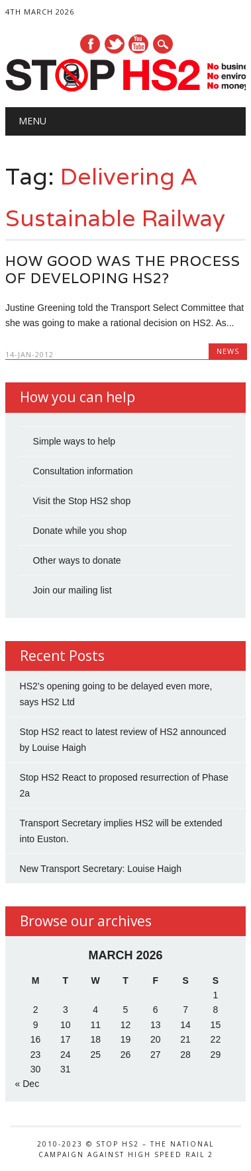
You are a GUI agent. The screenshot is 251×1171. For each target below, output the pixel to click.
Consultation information (83, 471)
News (228, 351)
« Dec (27, 1083)
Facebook (90, 44)
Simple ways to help (74, 441)
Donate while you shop (80, 530)
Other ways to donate (77, 560)
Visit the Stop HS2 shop (82, 501)
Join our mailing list (72, 590)
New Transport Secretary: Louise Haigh (100, 868)
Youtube (138, 44)
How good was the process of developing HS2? (122, 269)
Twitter (115, 44)
